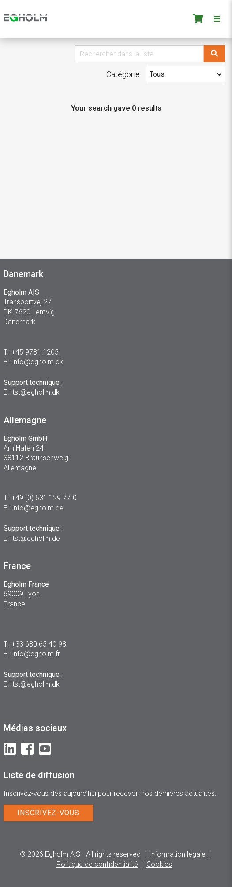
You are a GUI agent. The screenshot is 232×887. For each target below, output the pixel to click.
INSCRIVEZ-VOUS (48, 813)
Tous (157, 74)
